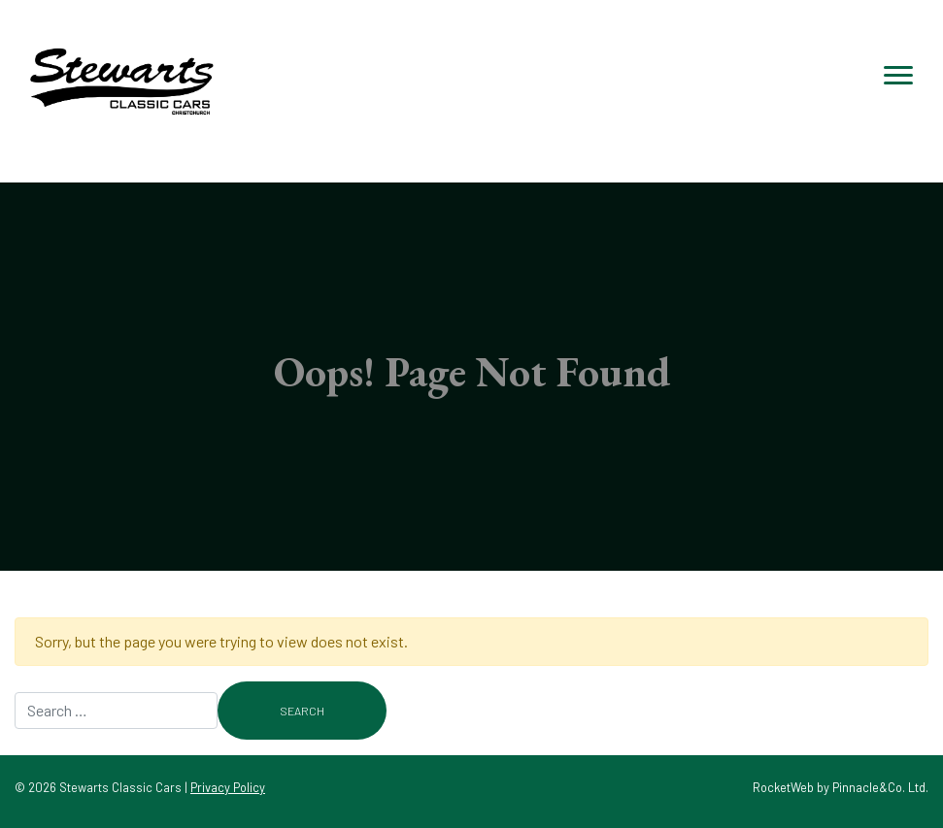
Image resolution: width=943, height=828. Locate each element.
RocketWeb (783, 787)
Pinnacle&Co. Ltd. (880, 787)
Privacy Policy (227, 787)
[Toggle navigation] (898, 75)
